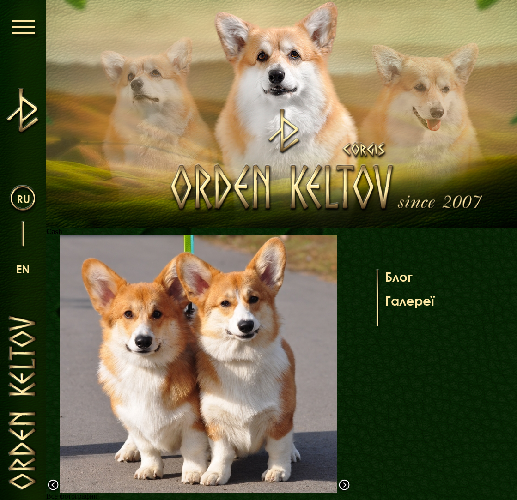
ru (23, 198)
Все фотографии (71, 496)
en (23, 269)
